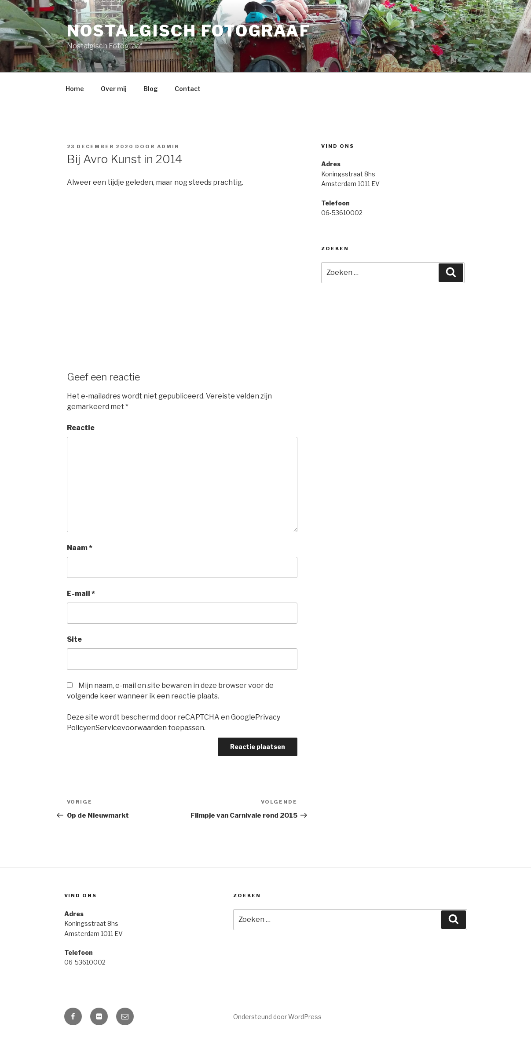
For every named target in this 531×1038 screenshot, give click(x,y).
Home (75, 88)
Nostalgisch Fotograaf (189, 30)
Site (74, 639)
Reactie (81, 428)
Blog (150, 88)
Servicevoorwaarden (131, 728)
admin (168, 146)
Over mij (114, 88)
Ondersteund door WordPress (277, 1016)
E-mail (81, 593)
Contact (188, 88)
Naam (79, 548)
